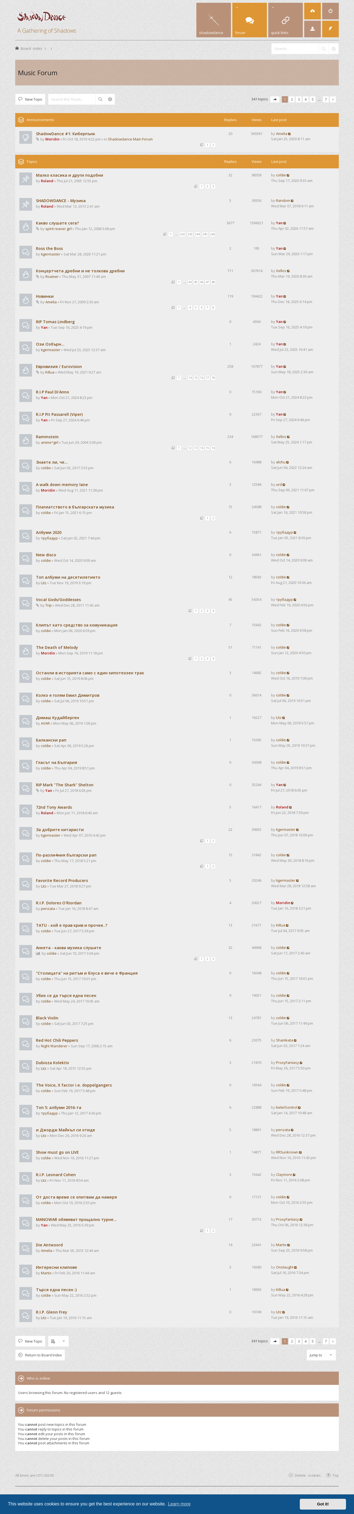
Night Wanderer (54, 1045)
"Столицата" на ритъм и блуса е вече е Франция (87, 973)
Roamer (52, 276)
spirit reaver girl (58, 228)
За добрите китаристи (60, 829)
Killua (49, 372)
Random (283, 200)
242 (182, 234)
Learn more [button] (179, 1504)
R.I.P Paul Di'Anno (52, 392)
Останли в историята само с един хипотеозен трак (90, 672)
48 (213, 282)
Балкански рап (51, 740)
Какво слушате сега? (57, 223)
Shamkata (284, 1040)
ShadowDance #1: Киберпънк (65, 133)
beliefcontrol (286, 1107)
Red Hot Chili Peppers (57, 1040)
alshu (280, 462)
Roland (47, 180)
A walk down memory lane (62, 484)
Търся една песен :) (56, 1289)
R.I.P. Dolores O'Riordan (59, 902)
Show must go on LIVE (57, 1152)
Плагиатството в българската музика (75, 507)
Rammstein (47, 436)
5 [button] (313, 99)
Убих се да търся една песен (66, 995)
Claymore (284, 1174)
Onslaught (284, 1267)
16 (201, 378)
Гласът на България (56, 762)
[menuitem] (312, 11)
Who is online (38, 1378)
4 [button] (306, 99)
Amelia (281, 133)
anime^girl (49, 442)
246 (212, 234)
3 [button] (299, 99)
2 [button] (292, 99)
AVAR (45, 723)
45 (195, 282)
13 (195, 448)
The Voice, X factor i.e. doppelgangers (74, 1085)
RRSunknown (287, 1152)
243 (190, 234)
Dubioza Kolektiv (52, 1062)
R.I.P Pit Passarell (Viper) (59, 414)
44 (190, 282)
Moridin (52, 139)
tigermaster (50, 254)
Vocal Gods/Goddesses (58, 599)
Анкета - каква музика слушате (68, 947)
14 (190, 378)
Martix (281, 1244)
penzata (48, 908)
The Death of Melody (57, 647)
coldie (281, 175)
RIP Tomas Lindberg (55, 321)
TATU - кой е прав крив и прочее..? (71, 925)
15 (195, 378)
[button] (275, 99)
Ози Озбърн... (50, 344)
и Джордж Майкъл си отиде (65, 1129)
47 (207, 282)
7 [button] (326, 99)
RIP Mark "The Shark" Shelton (64, 784)
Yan (279, 222)
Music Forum (38, 72)
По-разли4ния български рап (66, 855)
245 (204, 234)
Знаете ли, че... (52, 462)
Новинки (45, 296)
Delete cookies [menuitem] (308, 1475)
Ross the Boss (49, 248)
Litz (43, 582)
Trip (48, 605)
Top (335, 1475)
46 (201, 282)
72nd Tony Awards (54, 807)
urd (279, 484)
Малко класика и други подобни (69, 175)
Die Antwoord (49, 1244)
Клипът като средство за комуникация (77, 625)
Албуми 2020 (48, 532)
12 (190, 448)
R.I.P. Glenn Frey (51, 1312)
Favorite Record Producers (62, 880)
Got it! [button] (323, 1504)
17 (207, 378)
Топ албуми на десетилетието (68, 577)
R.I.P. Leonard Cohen (56, 1174)
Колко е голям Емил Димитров (67, 695)
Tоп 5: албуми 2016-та (58, 1107)
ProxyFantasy (287, 1062)
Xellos (281, 270)
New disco (46, 554)
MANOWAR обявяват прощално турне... (76, 1219)
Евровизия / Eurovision (59, 366)
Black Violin (47, 1017)
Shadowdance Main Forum (130, 139)
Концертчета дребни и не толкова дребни (80, 270)
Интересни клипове (56, 1267)
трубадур (49, 538)
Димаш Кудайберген (57, 717)
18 (213, 378)
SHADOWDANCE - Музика (61, 200)
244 (197, 234)
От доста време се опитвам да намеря (76, 1197)
